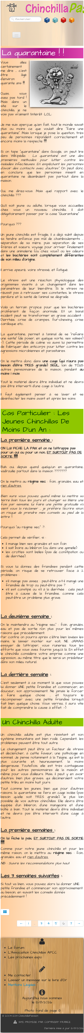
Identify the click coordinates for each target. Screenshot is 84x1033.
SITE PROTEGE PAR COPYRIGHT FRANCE (42, 1022)
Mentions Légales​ (21, 984)
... (34, 923)
